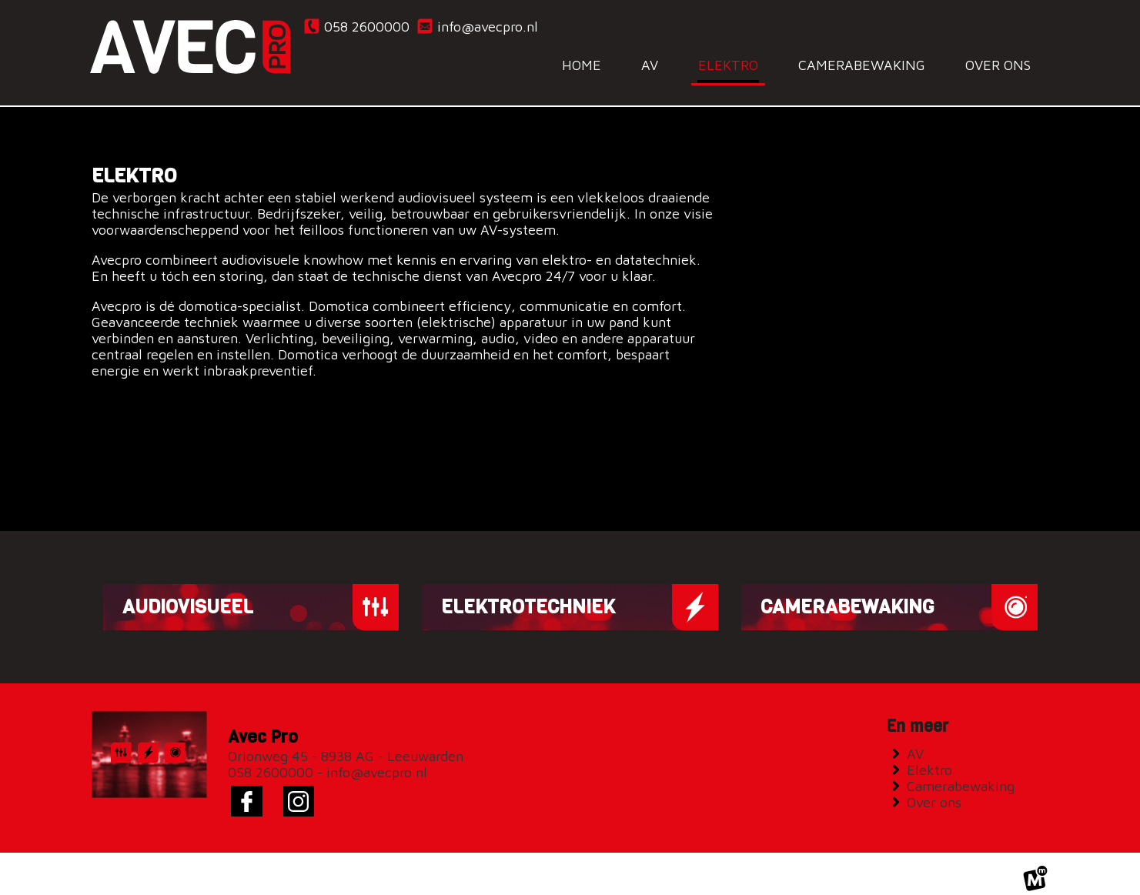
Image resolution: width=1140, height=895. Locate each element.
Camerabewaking (964, 773)
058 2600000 (356, 26)
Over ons (937, 789)
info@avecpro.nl (477, 26)
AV (919, 741)
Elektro (933, 757)
